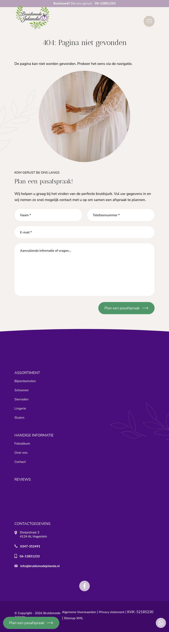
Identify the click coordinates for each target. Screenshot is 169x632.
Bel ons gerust (84, 3)
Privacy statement (112, 612)
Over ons (20, 452)
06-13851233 (30, 556)
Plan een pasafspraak (26, 622)
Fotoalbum (22, 443)
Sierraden (21, 399)
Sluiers (19, 417)
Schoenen (21, 390)
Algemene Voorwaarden (79, 612)
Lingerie (20, 408)
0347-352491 (30, 546)
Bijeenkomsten (25, 381)
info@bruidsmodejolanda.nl (40, 566)
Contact (20, 462)
